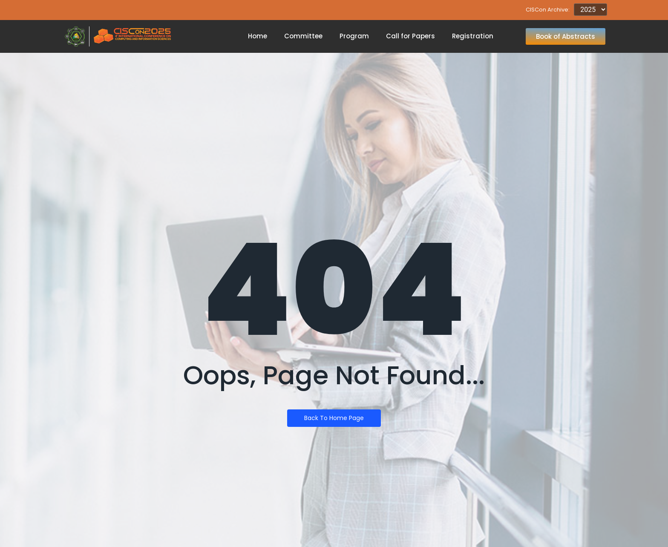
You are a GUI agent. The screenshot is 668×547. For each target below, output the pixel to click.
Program (354, 36)
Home (257, 36)
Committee (303, 36)
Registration (472, 36)
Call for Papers (410, 36)
